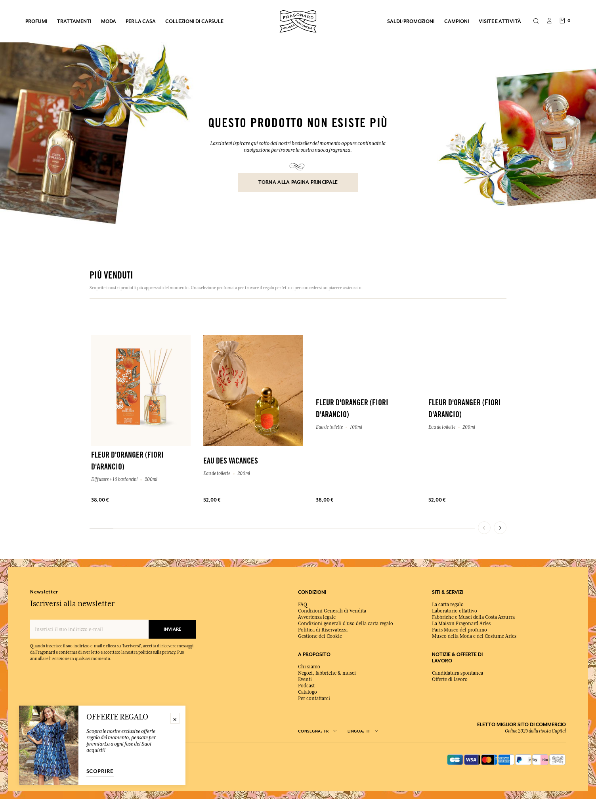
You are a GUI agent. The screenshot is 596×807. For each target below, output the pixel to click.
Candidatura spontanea (457, 673)
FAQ (302, 604)
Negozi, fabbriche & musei (327, 673)
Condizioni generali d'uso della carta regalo (345, 623)
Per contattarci (314, 698)
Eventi (305, 679)
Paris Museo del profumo (459, 630)
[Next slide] (500, 527)
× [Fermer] (175, 718)
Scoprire (100, 771)
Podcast (306, 686)
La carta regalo (448, 604)
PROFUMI (36, 21)
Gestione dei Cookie (320, 636)
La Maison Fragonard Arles (461, 623)
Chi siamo (309, 667)
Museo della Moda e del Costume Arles (474, 636)
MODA (108, 21)
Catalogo (307, 692)
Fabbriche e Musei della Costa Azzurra (473, 617)
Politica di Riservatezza (323, 630)
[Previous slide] (484, 527)
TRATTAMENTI (74, 21)
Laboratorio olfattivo (454, 611)
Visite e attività (500, 21)
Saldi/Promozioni (411, 21)
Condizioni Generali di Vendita (332, 611)
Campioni (456, 21)
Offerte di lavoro (450, 679)
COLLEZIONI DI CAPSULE (194, 21)
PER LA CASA (141, 21)
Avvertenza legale (317, 617)
